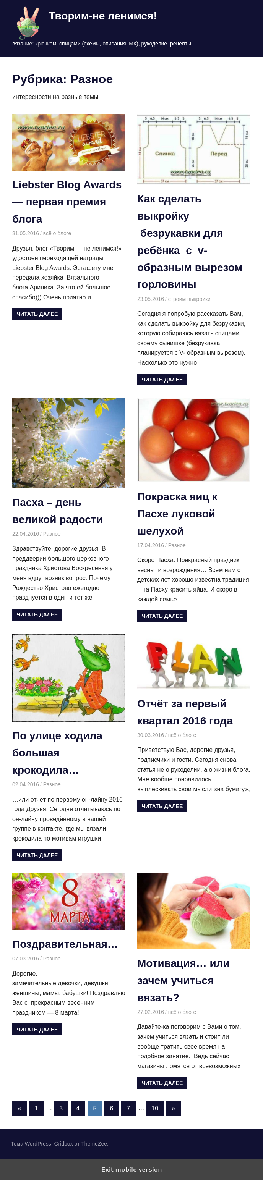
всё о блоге (57, 233)
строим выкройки (189, 299)
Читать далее (37, 314)
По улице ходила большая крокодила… (57, 753)
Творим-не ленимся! (103, 16)
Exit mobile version (131, 1169)
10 (154, 1108)
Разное (52, 534)
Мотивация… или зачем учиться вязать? (183, 980)
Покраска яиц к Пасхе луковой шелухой (177, 514)
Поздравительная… (65, 944)
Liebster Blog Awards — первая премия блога (67, 202)
